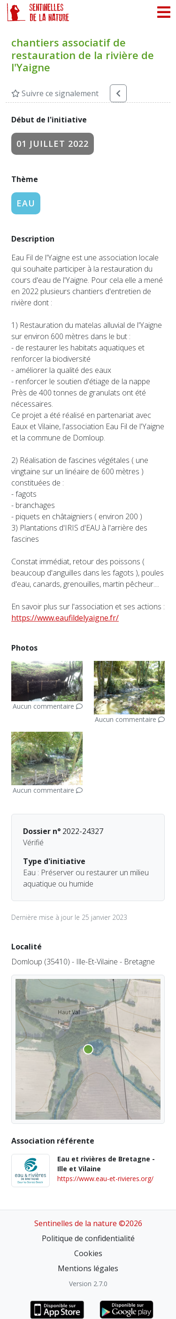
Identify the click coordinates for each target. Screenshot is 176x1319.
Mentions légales (88, 1268)
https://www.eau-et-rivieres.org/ (105, 1178)
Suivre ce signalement (55, 93)
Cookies (88, 1253)
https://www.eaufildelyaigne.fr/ (65, 618)
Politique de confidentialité (88, 1238)
